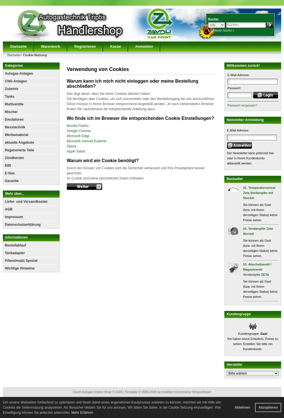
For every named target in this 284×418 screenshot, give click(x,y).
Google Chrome (79, 131)
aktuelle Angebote (19, 143)
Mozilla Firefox (78, 126)
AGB (8, 209)
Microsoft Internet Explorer (87, 141)
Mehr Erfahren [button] (82, 413)
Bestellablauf (15, 245)
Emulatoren (14, 120)
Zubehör (11, 89)
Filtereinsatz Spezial (21, 261)
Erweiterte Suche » (221, 30)
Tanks (9, 97)
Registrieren (85, 46)
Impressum (14, 217)
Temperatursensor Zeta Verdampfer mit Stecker (259, 193)
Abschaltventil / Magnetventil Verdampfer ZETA (257, 269)
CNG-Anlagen (16, 81)
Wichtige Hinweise (20, 268)
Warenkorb (50, 46)
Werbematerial (16, 135)
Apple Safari (76, 151)
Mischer (11, 112)
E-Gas (10, 173)
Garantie (12, 181)
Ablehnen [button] (242, 407)
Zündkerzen (14, 158)
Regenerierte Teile (19, 150)
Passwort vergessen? (242, 105)
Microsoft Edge (78, 136)
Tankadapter (15, 253)
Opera (71, 146)
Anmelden (144, 46)
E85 (8, 166)
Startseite (18, 46)
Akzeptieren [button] (268, 407)
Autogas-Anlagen (19, 74)
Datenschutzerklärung (23, 225)
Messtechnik (15, 127)
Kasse (115, 46)
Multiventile (14, 104)
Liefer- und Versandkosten (26, 202)
